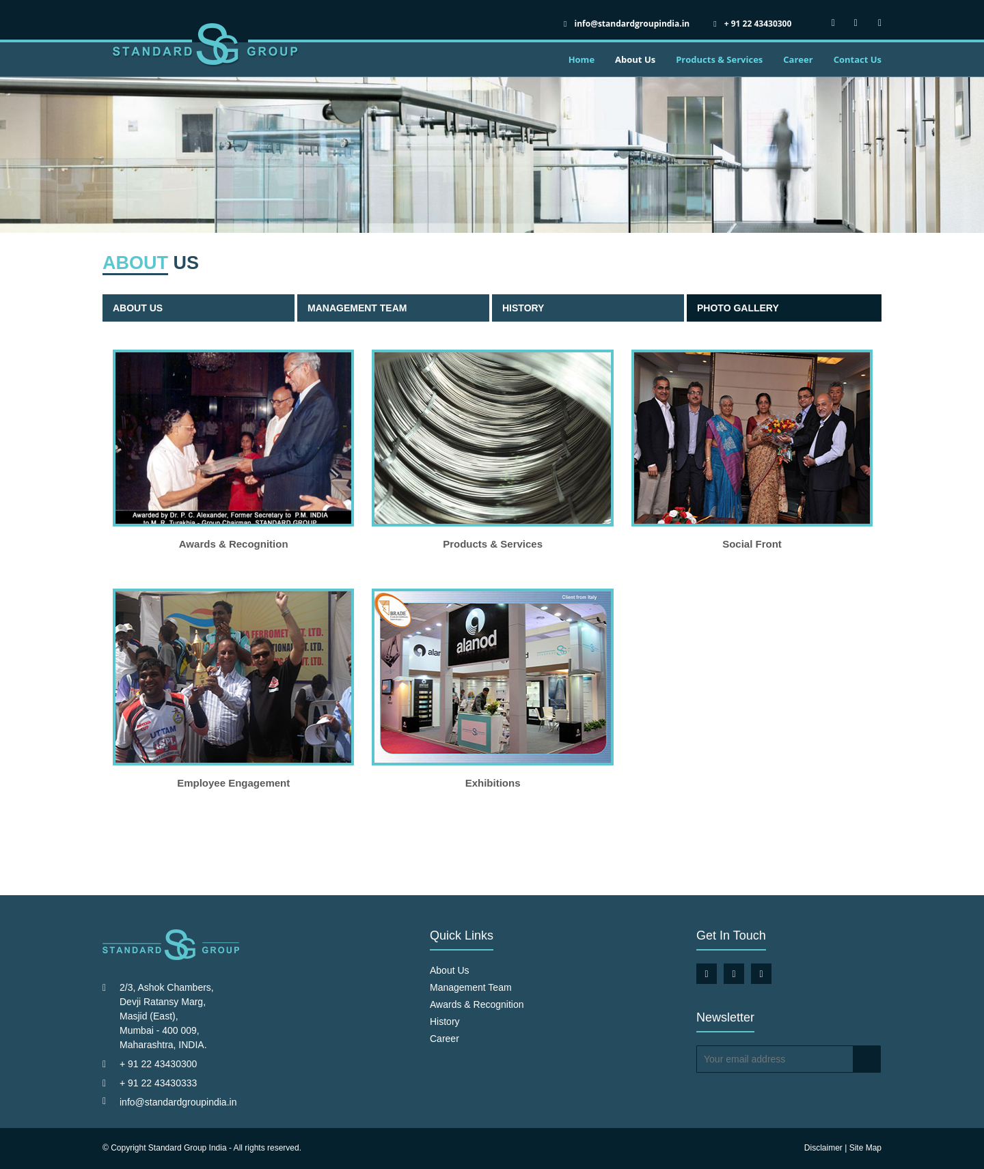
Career (797, 59)
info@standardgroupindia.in (178, 1102)
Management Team (357, 307)
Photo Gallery (738, 307)
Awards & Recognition (476, 1004)
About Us (635, 59)
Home (581, 59)
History (523, 307)
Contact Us (858, 59)
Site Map (865, 1148)
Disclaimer (823, 1148)
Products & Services (719, 59)
